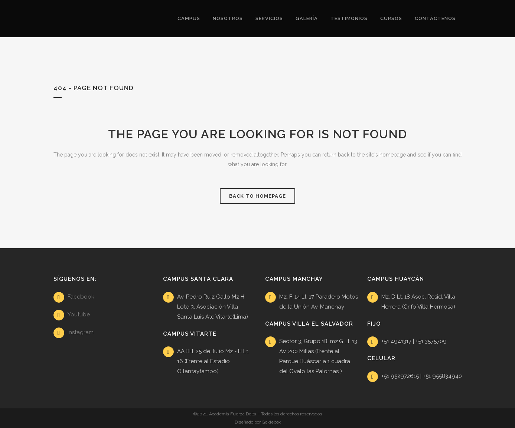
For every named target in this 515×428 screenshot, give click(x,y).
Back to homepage (257, 196)
